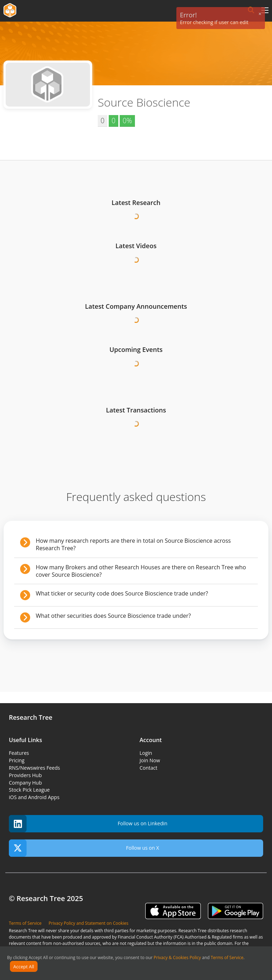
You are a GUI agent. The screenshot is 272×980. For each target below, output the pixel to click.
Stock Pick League (29, 789)
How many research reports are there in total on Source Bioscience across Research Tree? (133, 544)
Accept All (23, 966)
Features (19, 753)
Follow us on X (84, 848)
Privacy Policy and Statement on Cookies (88, 923)
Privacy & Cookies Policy (177, 958)
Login (146, 753)
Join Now (150, 760)
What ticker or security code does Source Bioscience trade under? (122, 593)
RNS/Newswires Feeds (34, 767)
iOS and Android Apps (34, 797)
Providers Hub (25, 775)
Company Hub (25, 782)
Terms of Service (227, 958)
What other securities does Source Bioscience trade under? (113, 616)
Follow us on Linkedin (88, 823)
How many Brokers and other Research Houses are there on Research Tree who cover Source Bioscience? (141, 571)
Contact (148, 767)
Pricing (16, 760)
